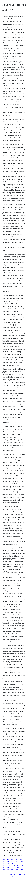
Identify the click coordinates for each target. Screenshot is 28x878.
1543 (17, 863)
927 (3, 861)
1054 (12, 872)
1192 (20, 874)
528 (3, 863)
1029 (12, 869)
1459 (17, 861)
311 (3, 867)
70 (8, 869)
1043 (4, 876)
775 (8, 872)
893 (21, 859)
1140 (18, 867)
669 (16, 876)
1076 (4, 869)
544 (12, 861)
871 (3, 872)
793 (22, 872)
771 (3, 874)
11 (8, 876)
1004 (13, 865)
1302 (21, 861)
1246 (21, 863)
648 (16, 859)
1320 (8, 867)
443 (22, 869)
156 (24, 874)
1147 (4, 859)
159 (8, 863)
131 (11, 874)
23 (8, 859)
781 (15, 874)
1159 (8, 865)
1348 (13, 867)
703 (23, 865)
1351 (18, 865)
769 (22, 867)
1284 (17, 872)
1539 (17, 869)
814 (12, 863)
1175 (4, 865)
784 (8, 861)
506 (12, 859)
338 (12, 876)
